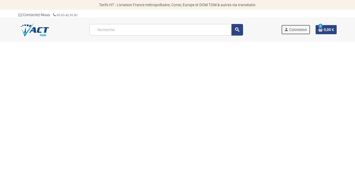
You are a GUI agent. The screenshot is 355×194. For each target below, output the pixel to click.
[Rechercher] (166, 30)
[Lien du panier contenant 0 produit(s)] (326, 29)
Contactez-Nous (34, 15)
